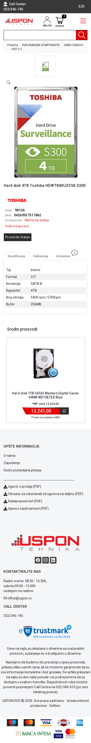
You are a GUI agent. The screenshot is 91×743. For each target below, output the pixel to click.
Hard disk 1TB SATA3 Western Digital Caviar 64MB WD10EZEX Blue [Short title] (45, 395)
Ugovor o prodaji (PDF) (22, 486)
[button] (45, 66)
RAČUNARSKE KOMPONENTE (41, 45)
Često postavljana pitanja (22, 470)
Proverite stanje (17, 237)
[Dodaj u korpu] (64, 410)
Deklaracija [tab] (40, 256)
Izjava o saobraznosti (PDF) (28, 508)
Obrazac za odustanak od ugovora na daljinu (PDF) (45, 494)
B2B (81, 6)
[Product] (45, 363)
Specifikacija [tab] (16, 256)
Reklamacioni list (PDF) (23, 501)
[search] (45, 35)
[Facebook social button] (38, 560)
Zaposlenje (12, 463)
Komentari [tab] (65, 255)
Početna (12, 45)
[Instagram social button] (45, 560)
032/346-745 (13, 9)
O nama (9, 455)
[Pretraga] (81, 35)
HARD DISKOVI (73, 45)
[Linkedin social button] (53, 560)
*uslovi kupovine (17, 226)
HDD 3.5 (17, 49)
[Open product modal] (8, 82)
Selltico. (55, 706)
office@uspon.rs (20, 598)
